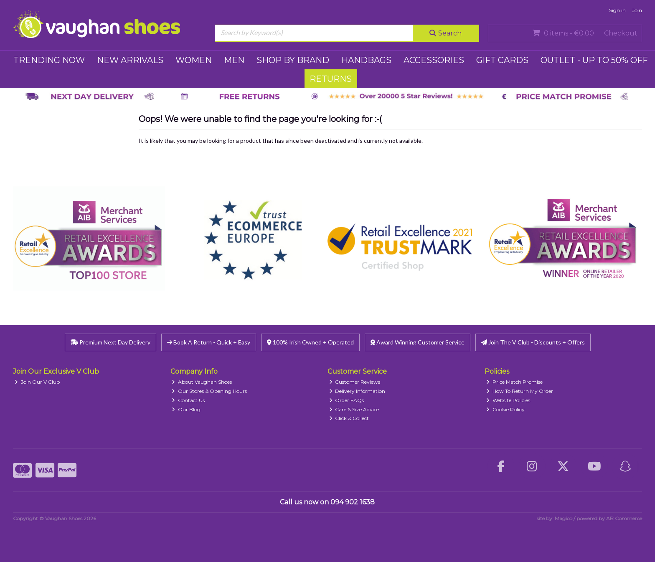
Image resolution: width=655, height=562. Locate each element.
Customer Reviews (355, 382)
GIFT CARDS (502, 60)
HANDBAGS (366, 60)
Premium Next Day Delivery (110, 342)
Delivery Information (357, 391)
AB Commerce (624, 518)
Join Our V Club (37, 382)
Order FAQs (346, 400)
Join (637, 10)
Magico (563, 518)
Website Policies (508, 400)
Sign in (617, 10)
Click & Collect (349, 418)
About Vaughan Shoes (202, 382)
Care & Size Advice (354, 409)
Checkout (620, 33)
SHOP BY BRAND (292, 60)
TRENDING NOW (49, 60)
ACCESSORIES (434, 60)
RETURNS (331, 79)
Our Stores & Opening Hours (209, 391)
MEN (234, 60)
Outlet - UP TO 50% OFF (594, 60)
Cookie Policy (505, 409)
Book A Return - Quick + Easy (208, 342)
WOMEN (193, 60)
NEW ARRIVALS (130, 60)
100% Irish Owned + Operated (310, 342)
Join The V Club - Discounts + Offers (533, 342)
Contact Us (188, 400)
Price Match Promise (514, 382)
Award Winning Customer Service (418, 342)
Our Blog (186, 409)
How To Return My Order (519, 391)
